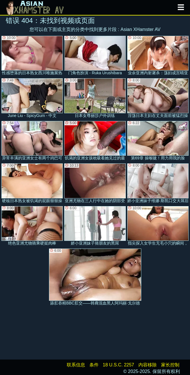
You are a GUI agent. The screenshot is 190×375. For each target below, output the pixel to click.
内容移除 (147, 364)
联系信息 (76, 364)
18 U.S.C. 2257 (118, 364)
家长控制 (170, 364)
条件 (94, 364)
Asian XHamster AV (140, 29)
